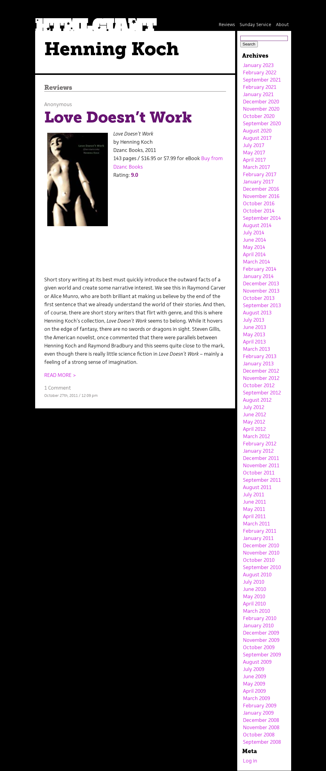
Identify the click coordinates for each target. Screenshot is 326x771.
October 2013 (258, 298)
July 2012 (253, 407)
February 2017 (259, 174)
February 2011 (259, 531)
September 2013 (262, 305)
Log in (250, 760)
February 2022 (259, 72)
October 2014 (258, 210)
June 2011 (254, 501)
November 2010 (261, 552)
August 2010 (257, 574)
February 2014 (259, 269)
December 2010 (261, 545)
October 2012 (258, 385)
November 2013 (261, 290)
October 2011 (258, 472)
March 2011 (256, 523)
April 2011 (254, 516)
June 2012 (254, 414)
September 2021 (262, 79)
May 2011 (254, 509)
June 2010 (254, 589)
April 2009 (254, 691)
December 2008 (261, 720)
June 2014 (254, 239)
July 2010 (253, 581)
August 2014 (257, 225)
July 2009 (253, 669)
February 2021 (259, 87)
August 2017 (257, 138)
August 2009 (257, 662)
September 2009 (262, 654)
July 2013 (253, 320)
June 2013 (254, 327)
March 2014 (256, 261)
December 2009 (261, 632)
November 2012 (261, 378)
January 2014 (258, 276)
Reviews (227, 24)
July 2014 (253, 232)
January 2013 (258, 363)
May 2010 (254, 596)
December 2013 (261, 283)
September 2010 (262, 567)
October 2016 (258, 203)
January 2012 (258, 451)
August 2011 (257, 487)
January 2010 (258, 625)
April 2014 (254, 254)
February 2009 (259, 705)
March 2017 (256, 167)
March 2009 (256, 698)
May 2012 (254, 421)
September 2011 (262, 480)
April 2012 (254, 429)
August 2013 (257, 312)
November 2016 (261, 196)
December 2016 (261, 189)
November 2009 (261, 640)
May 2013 (254, 334)
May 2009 (254, 683)
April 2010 (254, 603)
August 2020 (257, 130)
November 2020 (261, 109)
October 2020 (258, 116)
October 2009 (258, 647)
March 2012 (256, 436)
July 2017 (253, 145)
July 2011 (253, 494)
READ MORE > (60, 375)
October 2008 (258, 734)
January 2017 (258, 181)
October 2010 (258, 560)
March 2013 (256, 349)
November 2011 (261, 465)
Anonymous (58, 104)
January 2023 (258, 65)
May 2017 (254, 152)
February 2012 (259, 443)
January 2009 (258, 712)
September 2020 (262, 123)
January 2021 (258, 94)
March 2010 (256, 611)
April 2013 (254, 341)
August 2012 (257, 400)
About (282, 24)
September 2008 (262, 742)
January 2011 (258, 538)
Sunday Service (255, 24)
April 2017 (254, 159)
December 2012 (261, 370)
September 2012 (262, 392)
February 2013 (259, 356)
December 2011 (261, 458)
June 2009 (254, 676)
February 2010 (259, 618)
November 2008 (261, 727)
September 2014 (262, 218)
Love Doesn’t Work (118, 117)
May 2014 (254, 247)
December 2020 (261, 101)
